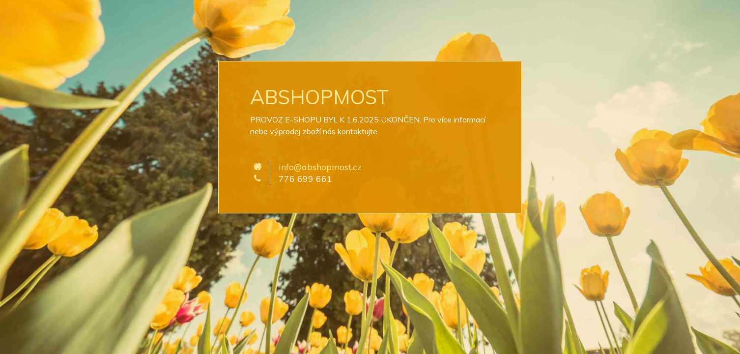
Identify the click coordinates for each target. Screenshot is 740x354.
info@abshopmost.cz (320, 166)
